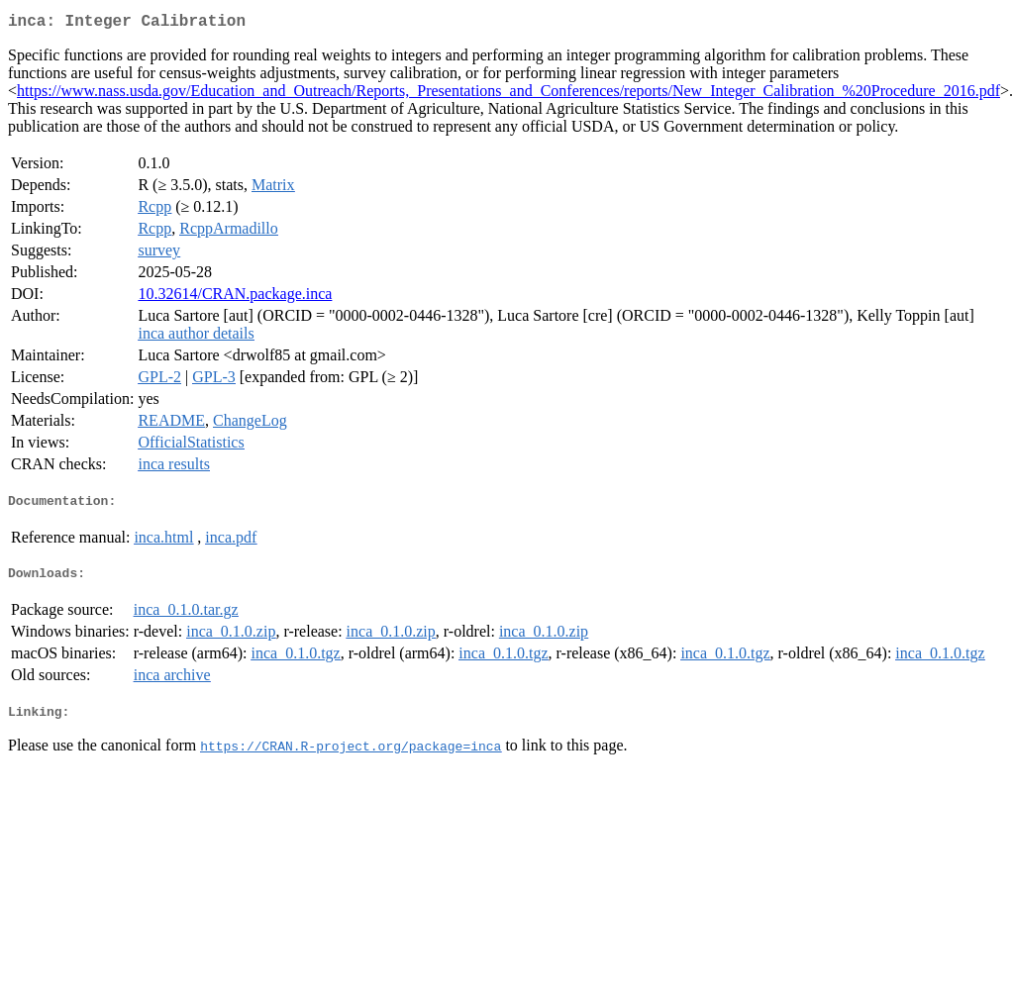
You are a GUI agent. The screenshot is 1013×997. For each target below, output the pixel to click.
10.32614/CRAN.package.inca (235, 297)
